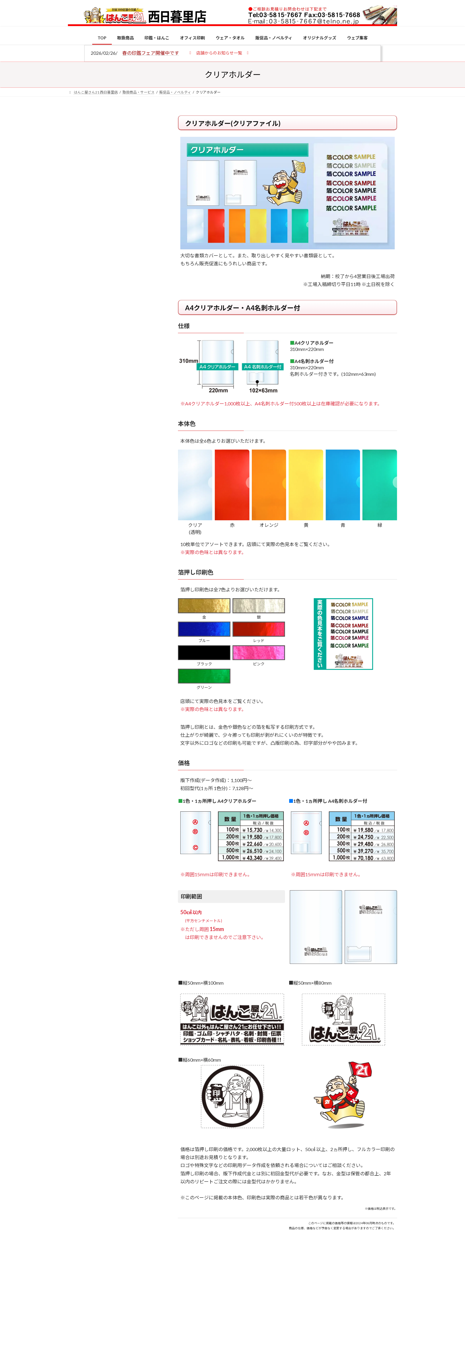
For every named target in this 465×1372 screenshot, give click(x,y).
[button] (219, 52)
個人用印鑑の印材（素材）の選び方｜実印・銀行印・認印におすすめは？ (126, 462)
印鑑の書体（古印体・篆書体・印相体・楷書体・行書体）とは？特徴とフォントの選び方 (113, 228)
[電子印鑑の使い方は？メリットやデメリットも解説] (79, 501)
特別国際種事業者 (113, 422)
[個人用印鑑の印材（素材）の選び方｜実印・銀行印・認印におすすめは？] (79, 462)
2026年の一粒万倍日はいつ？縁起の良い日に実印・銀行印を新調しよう (126, 620)
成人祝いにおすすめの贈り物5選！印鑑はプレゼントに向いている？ (126, 581)
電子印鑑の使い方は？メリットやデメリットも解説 (126, 496)
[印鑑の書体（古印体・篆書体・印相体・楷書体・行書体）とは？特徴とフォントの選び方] (79, 536)
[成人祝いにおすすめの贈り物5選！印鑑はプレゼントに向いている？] (79, 581)
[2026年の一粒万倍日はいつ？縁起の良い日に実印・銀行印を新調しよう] (79, 620)
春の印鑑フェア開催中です (150, 53)
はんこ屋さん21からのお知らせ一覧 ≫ (117, 250)
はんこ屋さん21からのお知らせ (115, 154)
